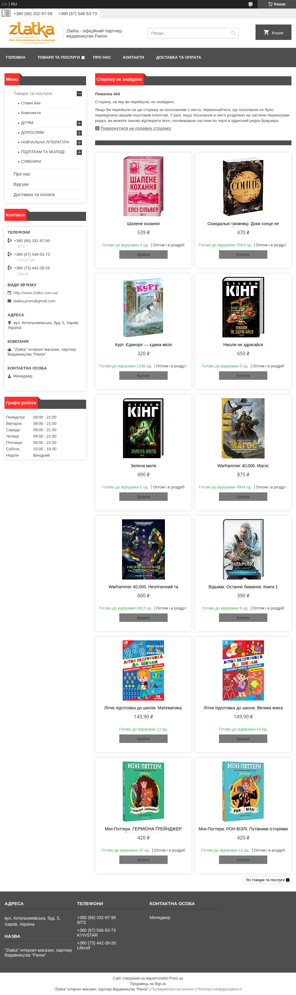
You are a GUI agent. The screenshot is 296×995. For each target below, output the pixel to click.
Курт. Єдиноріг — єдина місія (143, 344)
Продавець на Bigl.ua (148, 984)
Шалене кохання (143, 223)
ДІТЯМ (27, 122)
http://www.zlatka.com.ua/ (36, 293)
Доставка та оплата (178, 57)
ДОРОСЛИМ (32, 132)
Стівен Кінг (31, 103)
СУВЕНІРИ (31, 161)
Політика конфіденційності (219, 989)
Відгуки (21, 184)
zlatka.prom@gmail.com (34, 301)
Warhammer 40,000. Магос (243, 465)
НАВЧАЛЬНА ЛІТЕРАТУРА (45, 142)
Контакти (133, 57)
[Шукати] (233, 33)
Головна (15, 57)
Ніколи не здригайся (243, 344)
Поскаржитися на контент (172, 989)
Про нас (102, 57)
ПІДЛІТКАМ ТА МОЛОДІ (43, 151)
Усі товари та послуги (265, 880)
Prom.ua (176, 978)
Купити (143, 254)
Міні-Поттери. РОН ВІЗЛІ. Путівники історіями (243, 828)
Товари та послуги (58, 57)
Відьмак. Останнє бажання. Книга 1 (243, 586)
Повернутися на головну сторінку (136, 128)
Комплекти (31, 112)
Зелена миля (143, 465)
